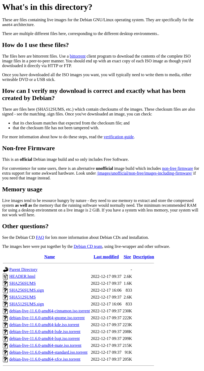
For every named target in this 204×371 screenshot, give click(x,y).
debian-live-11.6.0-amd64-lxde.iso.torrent (44, 331)
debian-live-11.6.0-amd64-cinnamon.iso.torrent (49, 311)
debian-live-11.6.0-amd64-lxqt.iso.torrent (44, 338)
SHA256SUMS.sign (26, 290)
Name (49, 256)
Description (143, 256)
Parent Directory (23, 269)
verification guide (119, 137)
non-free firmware (177, 168)
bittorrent (78, 56)
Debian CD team (88, 246)
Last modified (106, 256)
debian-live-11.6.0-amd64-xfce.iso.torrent (44, 359)
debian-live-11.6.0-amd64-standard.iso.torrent (48, 352)
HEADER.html (22, 276)
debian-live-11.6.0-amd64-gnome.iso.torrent (47, 318)
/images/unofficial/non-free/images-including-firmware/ (144, 173)
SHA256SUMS (22, 283)
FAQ (40, 237)
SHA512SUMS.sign (26, 304)
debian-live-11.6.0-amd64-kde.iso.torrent (44, 324)
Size (127, 256)
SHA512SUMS (22, 297)
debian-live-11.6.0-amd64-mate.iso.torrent (45, 345)
